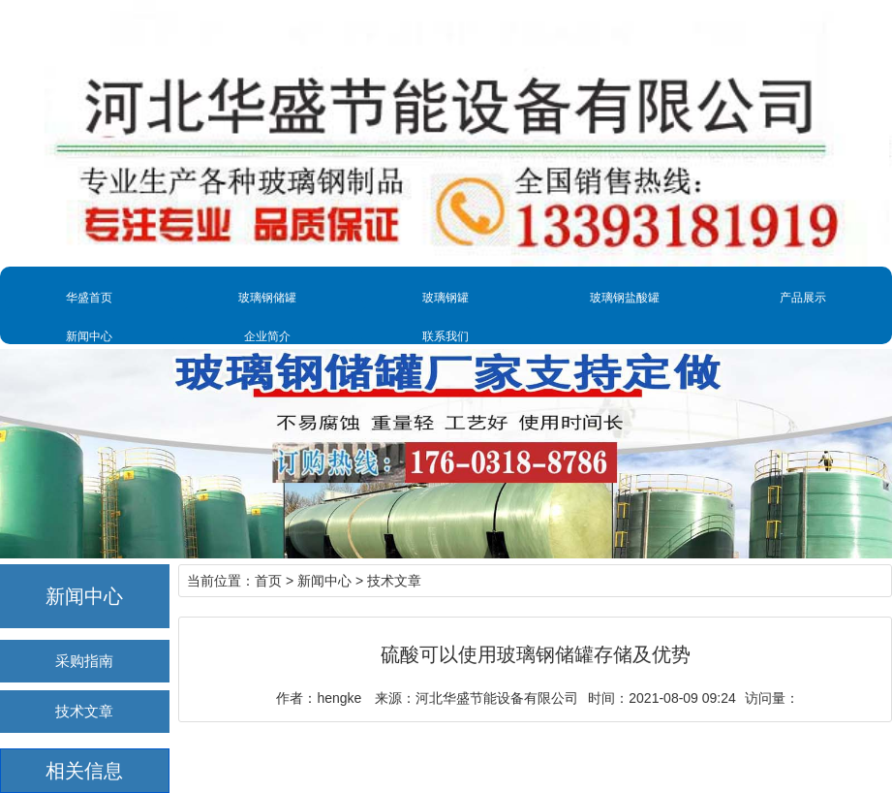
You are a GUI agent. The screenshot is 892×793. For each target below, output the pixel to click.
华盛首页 (89, 297)
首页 (268, 580)
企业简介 (267, 336)
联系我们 (445, 336)
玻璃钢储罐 (267, 297)
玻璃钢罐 (445, 297)
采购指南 (84, 660)
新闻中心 (89, 336)
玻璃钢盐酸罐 (625, 297)
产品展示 (803, 297)
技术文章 (84, 711)
